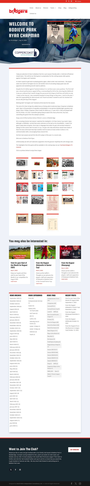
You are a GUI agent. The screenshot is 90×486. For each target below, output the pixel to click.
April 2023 (13, 341)
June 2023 (13, 336)
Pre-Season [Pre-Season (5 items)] (51, 339)
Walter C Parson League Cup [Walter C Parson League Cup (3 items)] (54, 375)
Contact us (33, 13)
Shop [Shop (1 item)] (50, 363)
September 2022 (15, 361)
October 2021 (14, 388)
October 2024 (14, 304)
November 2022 (14, 355)
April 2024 (13, 312)
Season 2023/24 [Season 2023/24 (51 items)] (53, 355)
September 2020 (15, 418)
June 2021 (13, 396)
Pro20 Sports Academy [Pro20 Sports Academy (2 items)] (54, 342)
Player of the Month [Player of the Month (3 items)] (53, 333)
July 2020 (12, 423)
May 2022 (12, 369)
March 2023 (13, 344)
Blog (65, 8)
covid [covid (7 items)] (50, 312)
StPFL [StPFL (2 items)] (55, 363)
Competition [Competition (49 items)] (52, 303)
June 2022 (13, 366)
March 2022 (13, 374)
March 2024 (13, 314)
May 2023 (12, 339)
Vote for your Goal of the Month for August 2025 (19, 265)
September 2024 (15, 306)
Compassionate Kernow (35, 301)
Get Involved (74, 450)
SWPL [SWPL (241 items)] (50, 371)
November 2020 (14, 412)
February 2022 (14, 377)
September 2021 (15, 390)
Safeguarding (72, 8)
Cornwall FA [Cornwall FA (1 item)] (51, 306)
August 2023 (13, 333)
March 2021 (13, 401)
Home (31, 8)
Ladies (31, 319)
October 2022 (14, 358)
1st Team (32, 310)
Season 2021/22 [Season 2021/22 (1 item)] (52, 349)
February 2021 (14, 404)
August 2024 (13, 309)
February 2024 (14, 317)
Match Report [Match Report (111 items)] (52, 330)
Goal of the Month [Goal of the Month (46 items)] (53, 325)
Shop (59, 8)
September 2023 (15, 331)
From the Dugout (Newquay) (67, 264)
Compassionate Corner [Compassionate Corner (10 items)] (53, 299)
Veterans (32, 332)
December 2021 (14, 382)
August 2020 (13, 420)
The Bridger (14, 40)
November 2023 (14, 325)
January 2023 (13, 350)
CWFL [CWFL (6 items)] (55, 312)
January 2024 (13, 320)
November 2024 (14, 301)
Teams (52, 8)
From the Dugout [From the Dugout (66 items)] (53, 322)
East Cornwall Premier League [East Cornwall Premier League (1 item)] (53, 315)
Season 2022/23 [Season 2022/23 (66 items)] (53, 352)
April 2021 (13, 398)
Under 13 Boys (34, 326)
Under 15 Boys (34, 329)
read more (14, 281)
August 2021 (13, 393)
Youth (31, 334)
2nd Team (33, 313)
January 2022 (13, 380)
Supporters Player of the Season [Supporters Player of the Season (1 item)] (54, 367)
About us (38, 8)
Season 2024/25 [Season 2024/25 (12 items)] (53, 358)
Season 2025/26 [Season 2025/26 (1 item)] (52, 361)
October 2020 (14, 415)
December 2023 (14, 323)
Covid (30, 306)
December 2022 (14, 352)
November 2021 (14, 385)
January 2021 (13, 407)
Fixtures (45, 8)
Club (29, 298)
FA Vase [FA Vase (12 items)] (51, 319)
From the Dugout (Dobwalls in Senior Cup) (43, 265)
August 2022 (13, 363)
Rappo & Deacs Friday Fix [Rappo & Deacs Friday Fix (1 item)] (54, 346)
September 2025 (15, 298)
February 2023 (14, 347)
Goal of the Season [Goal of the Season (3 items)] (53, 328)
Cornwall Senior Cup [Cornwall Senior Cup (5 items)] (53, 309)
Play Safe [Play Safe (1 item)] (51, 336)
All (30, 316)
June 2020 (13, 426)
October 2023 (14, 328)
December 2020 (14, 409)
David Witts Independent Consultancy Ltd (29, 483)
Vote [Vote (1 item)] (57, 371)
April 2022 (13, 371)
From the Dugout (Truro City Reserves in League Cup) (72, 328)
